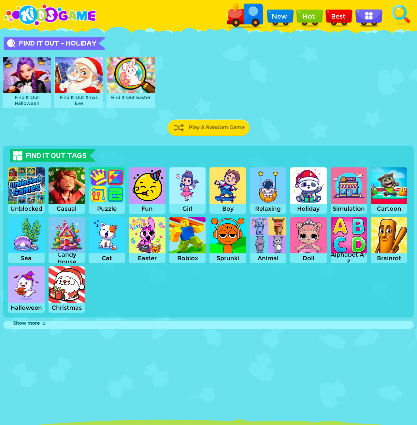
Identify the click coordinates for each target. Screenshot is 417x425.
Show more (30, 323)
